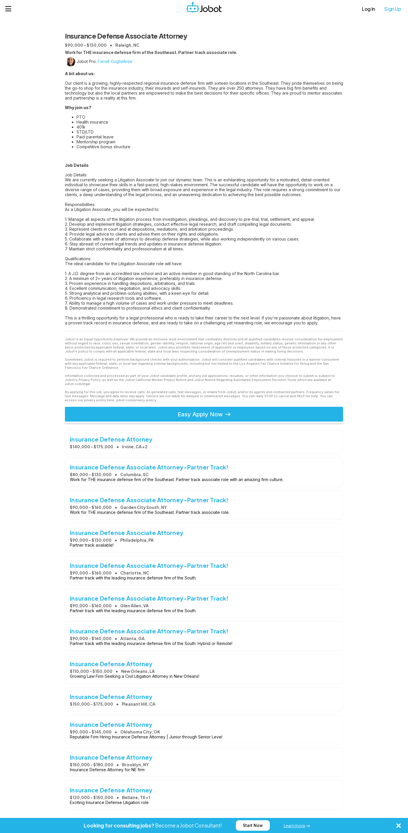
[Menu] (8, 9)
